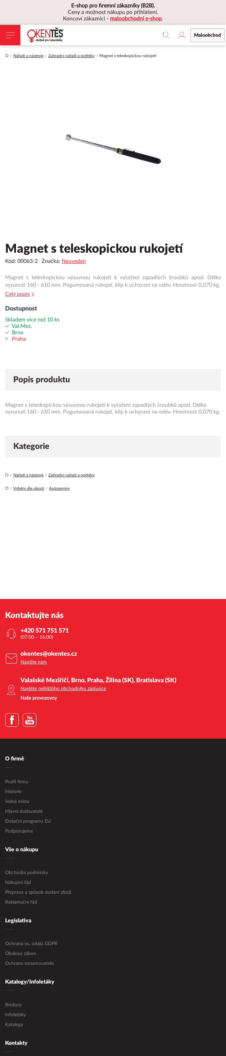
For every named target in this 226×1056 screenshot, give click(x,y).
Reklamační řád (21, 902)
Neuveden (74, 261)
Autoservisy (59, 488)
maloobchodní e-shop (136, 18)
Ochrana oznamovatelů (29, 963)
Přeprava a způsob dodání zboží (38, 892)
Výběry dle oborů (28, 488)
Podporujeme (19, 831)
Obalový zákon (20, 953)
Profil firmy (16, 782)
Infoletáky (15, 1014)
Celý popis (19, 294)
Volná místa (17, 801)
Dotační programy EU (28, 821)
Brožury (13, 1005)
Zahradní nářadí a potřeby (71, 56)
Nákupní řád (18, 882)
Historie (13, 791)
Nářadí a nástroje (28, 56)
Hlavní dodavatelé (24, 811)
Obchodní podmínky (26, 872)
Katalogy (14, 1024)
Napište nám (33, 662)
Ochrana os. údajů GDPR (31, 943)
